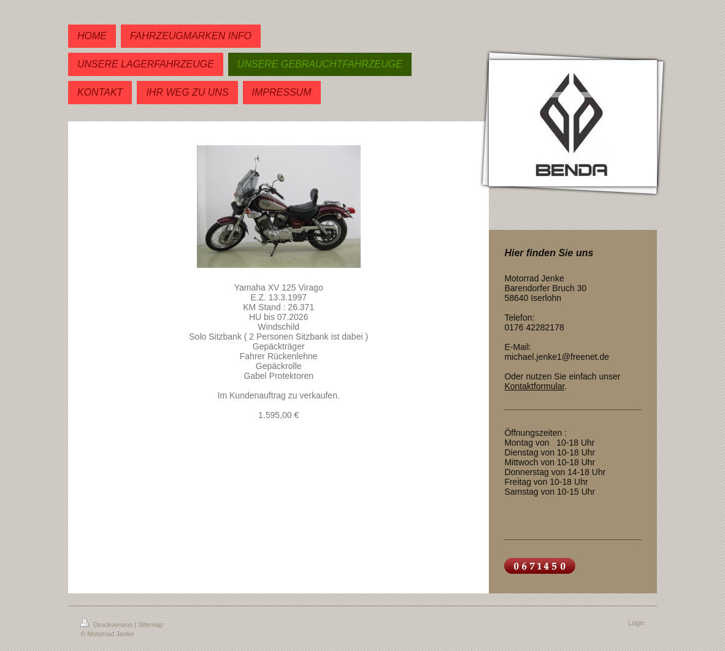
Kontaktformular (534, 386)
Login (636, 622)
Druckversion (107, 624)
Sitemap (150, 624)
